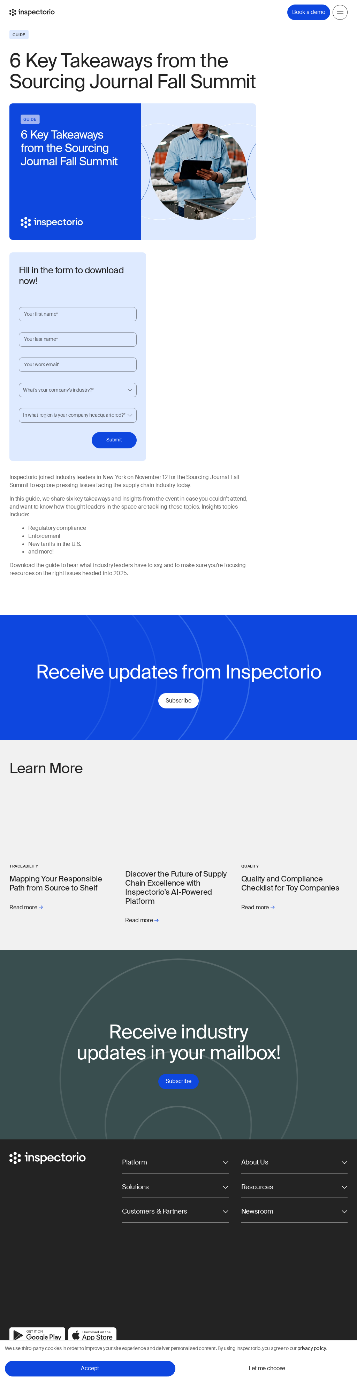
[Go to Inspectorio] (32, 12)
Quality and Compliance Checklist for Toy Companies (290, 883)
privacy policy (311, 1348)
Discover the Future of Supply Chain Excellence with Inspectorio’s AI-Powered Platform (176, 887)
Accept (90, 1368)
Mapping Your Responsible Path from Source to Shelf (55, 883)
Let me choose (267, 1368)
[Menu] (340, 12)
